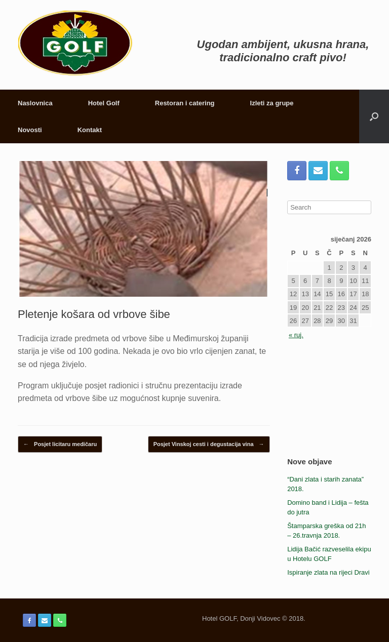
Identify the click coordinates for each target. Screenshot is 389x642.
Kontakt (89, 130)
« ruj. (296, 335)
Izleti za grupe (272, 103)
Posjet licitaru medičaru (60, 444)
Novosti (30, 130)
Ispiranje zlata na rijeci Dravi (328, 572)
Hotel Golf (104, 103)
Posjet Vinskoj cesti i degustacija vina (208, 444)
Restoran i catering (185, 103)
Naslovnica (35, 103)
